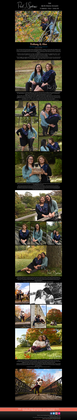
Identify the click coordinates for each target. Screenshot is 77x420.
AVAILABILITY (43, 410)
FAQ (37, 410)
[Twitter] (54, 413)
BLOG (57, 408)
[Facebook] (51, 413)
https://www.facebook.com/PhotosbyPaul (51, 418)
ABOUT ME (25, 408)
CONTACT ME (51, 410)
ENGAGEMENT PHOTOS (49, 408)
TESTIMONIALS (26, 410)
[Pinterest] (56, 413)
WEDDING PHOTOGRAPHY (35, 408)
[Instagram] (59, 413)
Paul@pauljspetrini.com (55, 417)
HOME (19, 408)
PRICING (33, 410)
